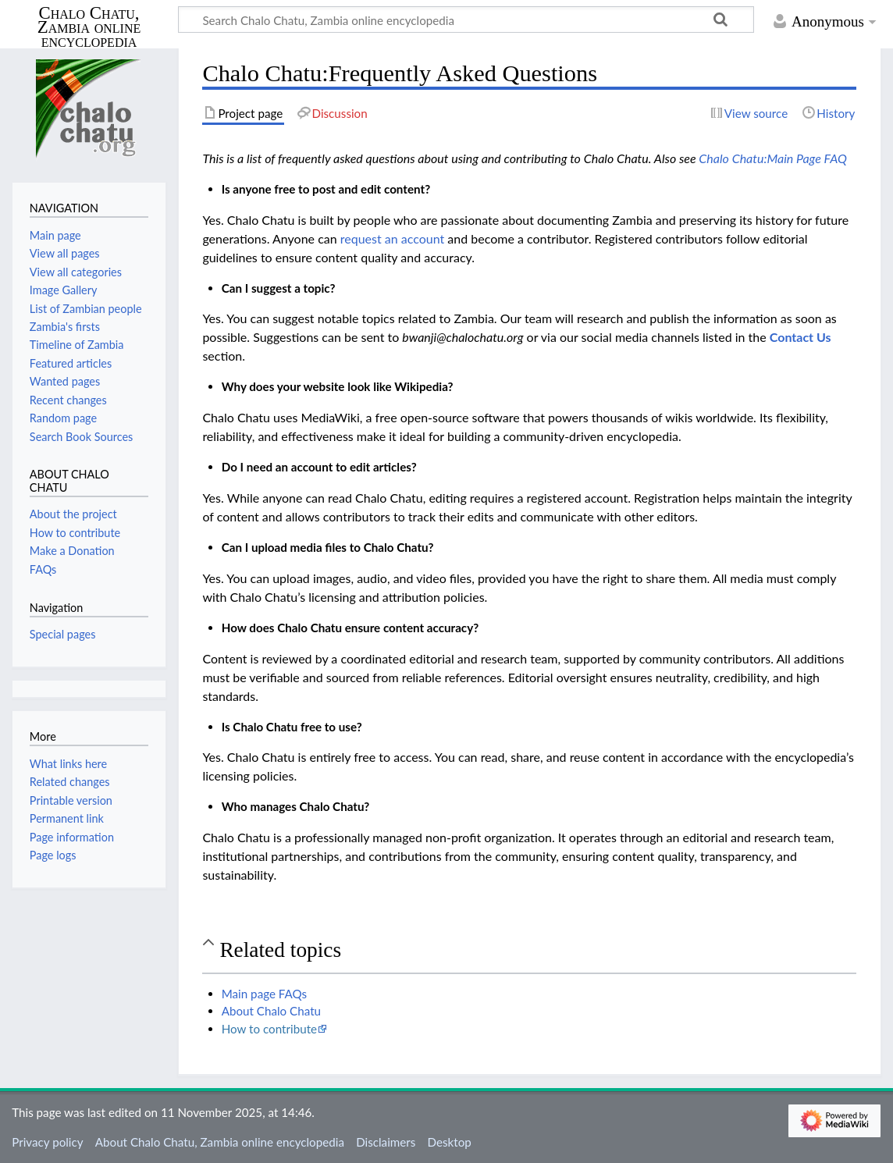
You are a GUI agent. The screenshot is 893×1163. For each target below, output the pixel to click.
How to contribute (269, 1029)
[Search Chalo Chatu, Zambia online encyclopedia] (466, 19)
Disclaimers (385, 1142)
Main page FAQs (265, 994)
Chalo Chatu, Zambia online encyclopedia (89, 27)
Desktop (449, 1142)
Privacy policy (47, 1142)
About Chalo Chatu (271, 1011)
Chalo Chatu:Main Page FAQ (772, 158)
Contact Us (800, 336)
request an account (392, 238)
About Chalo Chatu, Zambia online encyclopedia (219, 1142)
